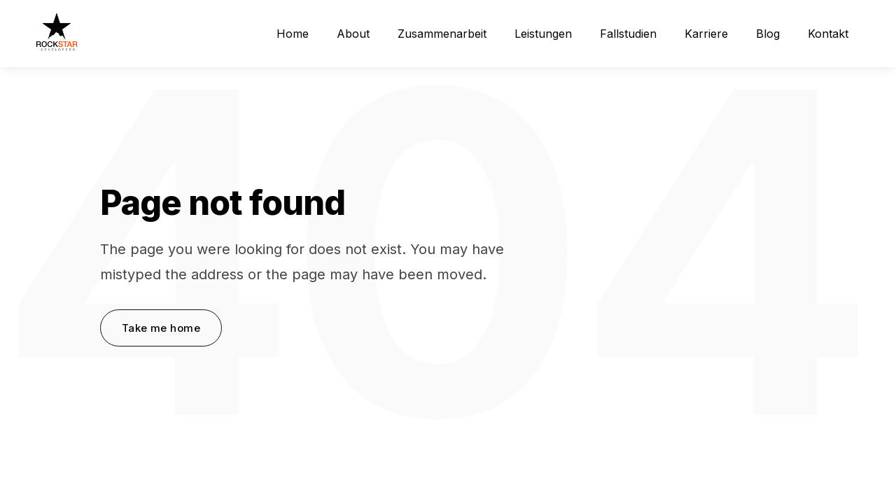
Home (292, 34)
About (353, 34)
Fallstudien (628, 34)
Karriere (706, 34)
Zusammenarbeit (442, 34)
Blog (768, 34)
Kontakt (828, 34)
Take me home (161, 328)
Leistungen (543, 34)
